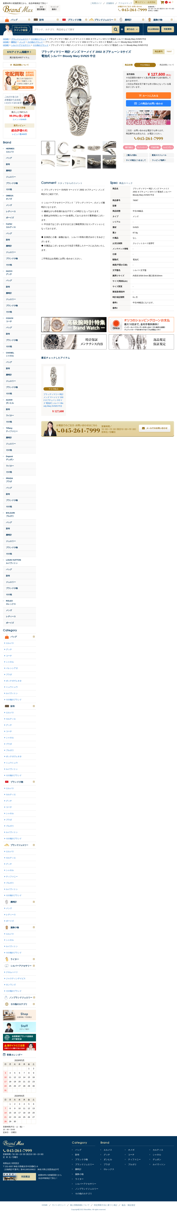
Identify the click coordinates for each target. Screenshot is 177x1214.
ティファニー (12, 877)
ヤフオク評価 (19, 108)
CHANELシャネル (8, 354)
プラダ (9, 674)
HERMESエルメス (8, 150)
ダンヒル (106, 1159)
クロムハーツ (12, 972)
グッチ (9, 649)
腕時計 (9, 171)
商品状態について (166, 65)
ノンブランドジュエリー (85, 1189)
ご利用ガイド (96, 3)
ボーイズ (10, 218)
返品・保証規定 (128, 1205)
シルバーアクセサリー (84, 1184)
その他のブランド (14, 700)
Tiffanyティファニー (10, 429)
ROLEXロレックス (9, 602)
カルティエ (11, 719)
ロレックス (107, 1169)
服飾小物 (78, 1174)
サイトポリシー (59, 1205)
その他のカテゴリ (82, 1194)
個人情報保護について (80, 1205)
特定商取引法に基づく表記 (105, 1205)
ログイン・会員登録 (145, 2)
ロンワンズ (11, 985)
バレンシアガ (12, 668)
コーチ (9, 656)
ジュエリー (11, 177)
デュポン (155, 1159)
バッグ (9, 158)
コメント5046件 (19, 119)
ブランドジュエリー (83, 1164)
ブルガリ (10, 750)
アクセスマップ (125, 3)
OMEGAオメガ (8, 197)
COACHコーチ (8, 319)
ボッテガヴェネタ (14, 681)
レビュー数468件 (19, 134)
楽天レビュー (19, 125)
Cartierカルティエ (9, 225)
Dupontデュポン (8, 457)
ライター (10, 415)
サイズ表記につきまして (135, 160)
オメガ (129, 1150)
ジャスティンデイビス (16, 978)
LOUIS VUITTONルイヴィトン (12, 561)
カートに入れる (148, 95)
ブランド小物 (12, 183)
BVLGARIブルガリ (9, 514)
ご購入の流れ (130, 155)
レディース (11, 211)
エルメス (10, 643)
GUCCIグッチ (7, 272)
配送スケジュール (158, 155)
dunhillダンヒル (8, 401)
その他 (9, 189)
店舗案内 (110, 3)
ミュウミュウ (12, 687)
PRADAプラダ (8, 479)
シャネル (10, 662)
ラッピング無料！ (158, 160)
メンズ (9, 205)
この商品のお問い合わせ (148, 103)
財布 (8, 164)
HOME (45, 1205)
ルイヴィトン (12, 693)
